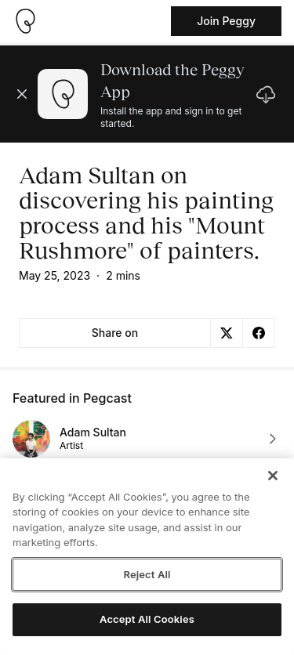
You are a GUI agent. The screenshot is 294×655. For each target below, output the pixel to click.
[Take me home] (25, 21)
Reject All (146, 574)
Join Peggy (226, 20)
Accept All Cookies (147, 619)
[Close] (273, 475)
